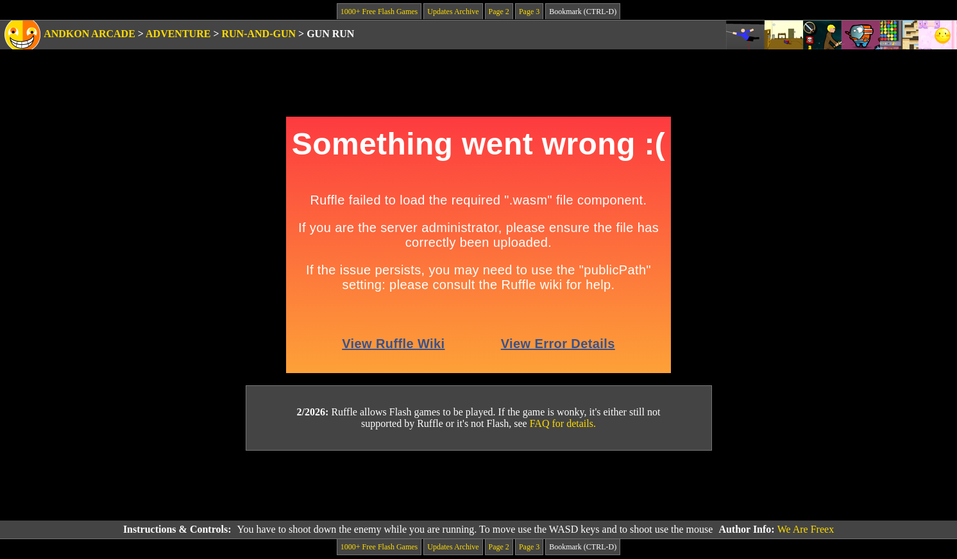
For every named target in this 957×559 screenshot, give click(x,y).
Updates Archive (453, 11)
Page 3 (529, 11)
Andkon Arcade (89, 33)
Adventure (178, 33)
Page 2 (499, 11)
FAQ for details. (563, 423)
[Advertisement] (478, 486)
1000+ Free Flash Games (379, 11)
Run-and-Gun (259, 33)
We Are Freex (805, 529)
